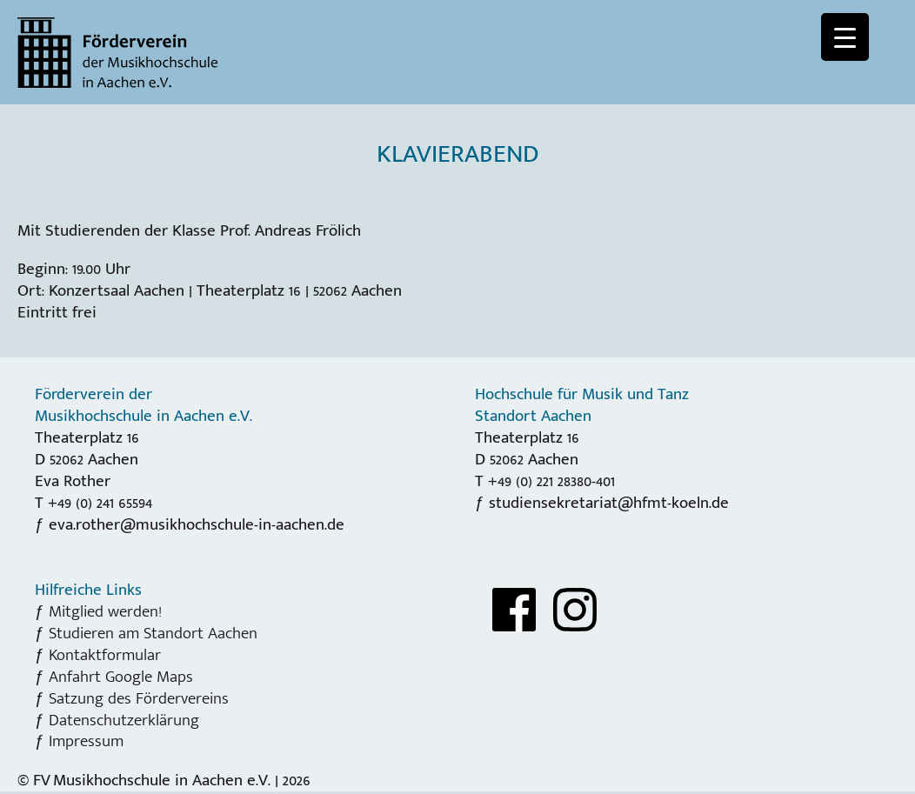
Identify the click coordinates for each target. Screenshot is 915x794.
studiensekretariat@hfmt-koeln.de (609, 503)
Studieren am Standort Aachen (153, 633)
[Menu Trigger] (845, 37)
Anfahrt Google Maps (121, 677)
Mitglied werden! (105, 611)
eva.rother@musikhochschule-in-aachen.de (196, 524)
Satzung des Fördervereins (139, 698)
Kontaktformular (105, 655)
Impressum (86, 741)
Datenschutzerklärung (124, 720)
